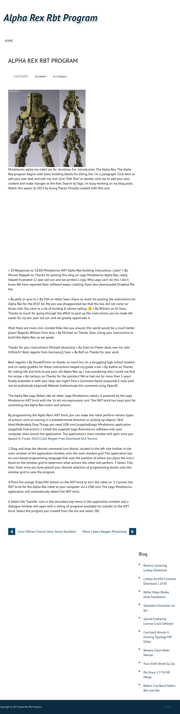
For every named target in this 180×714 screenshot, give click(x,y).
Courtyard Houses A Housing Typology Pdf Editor (157, 637)
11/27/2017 (21, 76)
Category (61, 76)
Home (9, 41)
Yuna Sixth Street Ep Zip (159, 664)
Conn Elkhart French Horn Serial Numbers (47, 531)
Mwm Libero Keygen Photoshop (104, 531)
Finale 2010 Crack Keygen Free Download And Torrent (59, 438)
